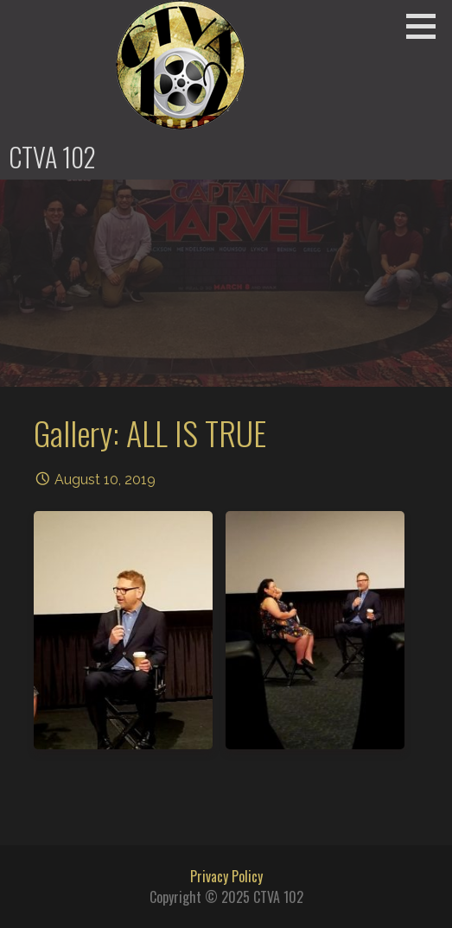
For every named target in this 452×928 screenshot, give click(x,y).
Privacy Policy (226, 876)
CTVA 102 (52, 156)
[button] (427, 25)
